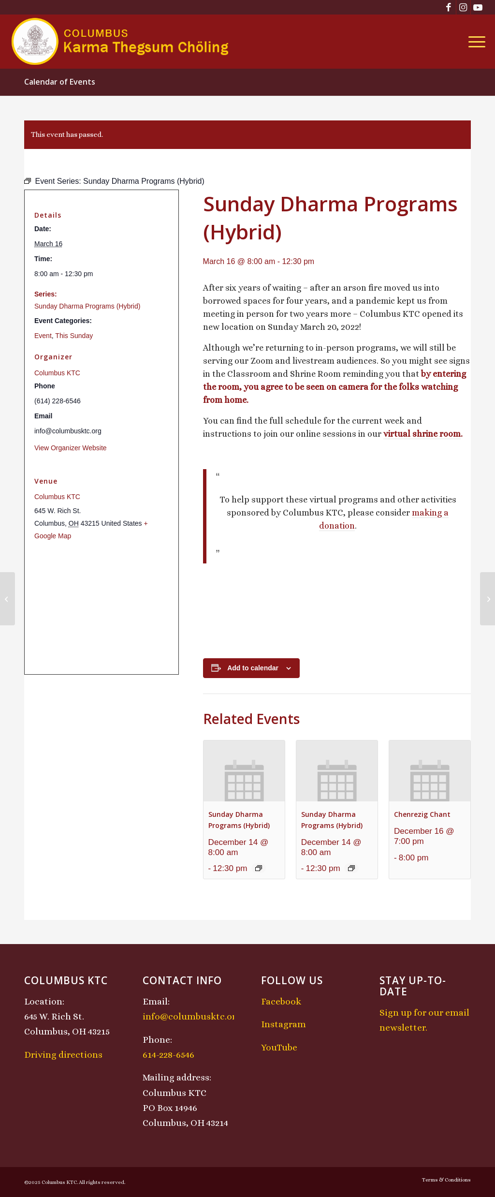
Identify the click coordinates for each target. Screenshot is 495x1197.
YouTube (279, 1047)
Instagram (283, 1024)
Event (43, 336)
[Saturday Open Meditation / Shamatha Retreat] (7, 598)
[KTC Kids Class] (487, 598)
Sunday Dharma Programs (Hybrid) (87, 306)
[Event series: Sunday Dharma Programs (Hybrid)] (258, 868)
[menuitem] (473, 41)
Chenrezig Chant (422, 814)
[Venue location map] (101, 608)
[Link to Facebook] (449, 7)
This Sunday (74, 336)
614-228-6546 (168, 1054)
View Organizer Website (70, 448)
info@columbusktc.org (192, 1016)
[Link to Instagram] (463, 7)
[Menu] (473, 41)
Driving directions (63, 1054)
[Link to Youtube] (478, 7)
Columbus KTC (57, 373)
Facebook (281, 1001)
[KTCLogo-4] (121, 41)
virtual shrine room (422, 434)
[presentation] (244, 770)
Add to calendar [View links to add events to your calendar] (252, 668)
